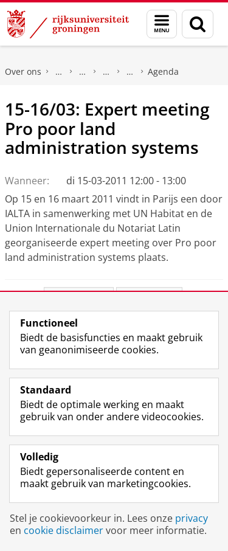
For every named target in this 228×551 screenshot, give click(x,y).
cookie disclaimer (63, 530)
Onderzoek (83, 72)
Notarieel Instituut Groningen (130, 72)
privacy (191, 518)
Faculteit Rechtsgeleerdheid (59, 72)
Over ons (23, 71)
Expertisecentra (106, 72)
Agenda (163, 71)
